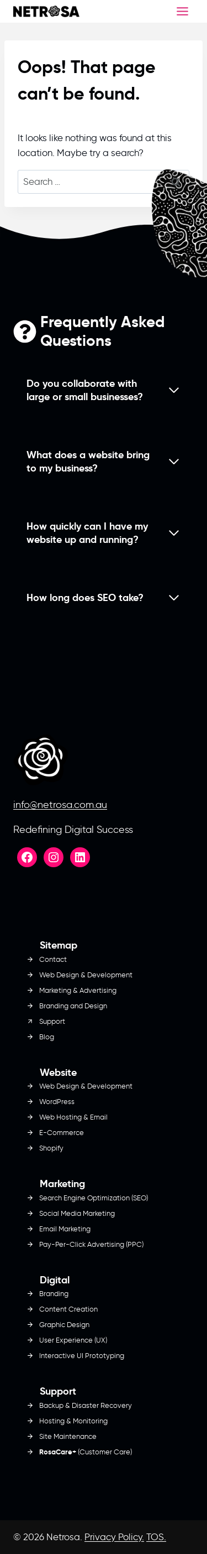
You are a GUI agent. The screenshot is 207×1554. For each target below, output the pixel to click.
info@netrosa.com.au (60, 805)
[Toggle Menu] (182, 11)
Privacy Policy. (114, 1536)
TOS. (156, 1536)
